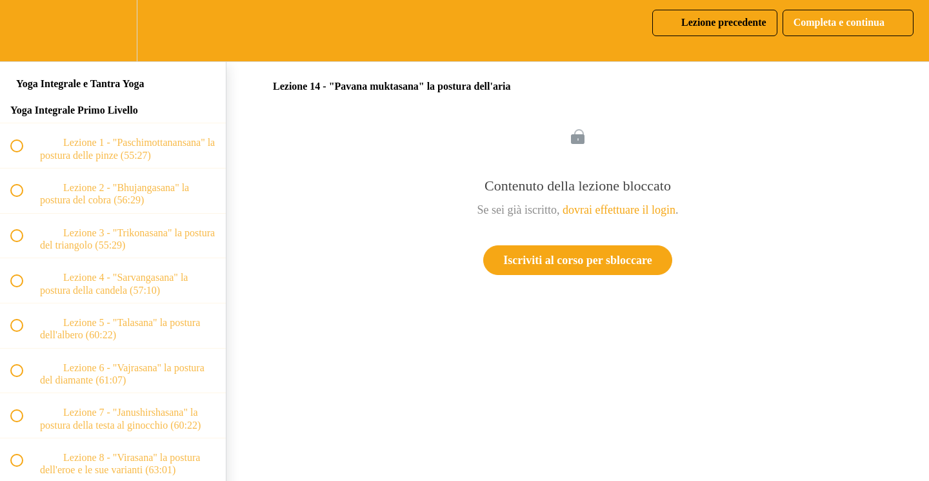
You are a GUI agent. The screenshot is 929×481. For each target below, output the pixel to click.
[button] (24, 30)
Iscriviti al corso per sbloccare (577, 260)
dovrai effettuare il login (619, 209)
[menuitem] (113, 30)
